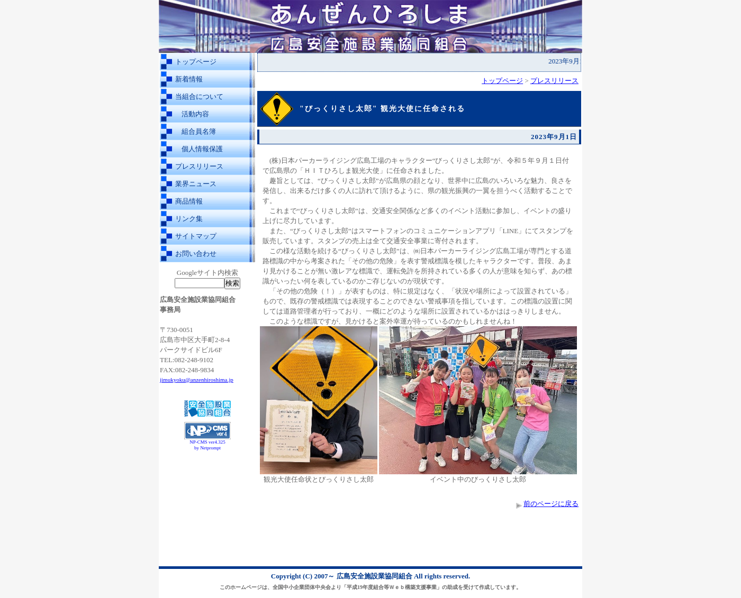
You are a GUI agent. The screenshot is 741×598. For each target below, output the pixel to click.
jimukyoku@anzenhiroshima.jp (196, 379)
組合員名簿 (199, 131)
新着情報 (189, 79)
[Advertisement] (207, 480)
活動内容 (195, 114)
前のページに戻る (551, 504)
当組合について (199, 96)
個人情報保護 (202, 149)
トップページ (195, 62)
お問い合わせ (195, 253)
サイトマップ (195, 236)
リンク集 (189, 219)
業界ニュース (195, 184)
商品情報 (189, 201)
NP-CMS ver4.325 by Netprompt (207, 444)
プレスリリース (199, 166)
